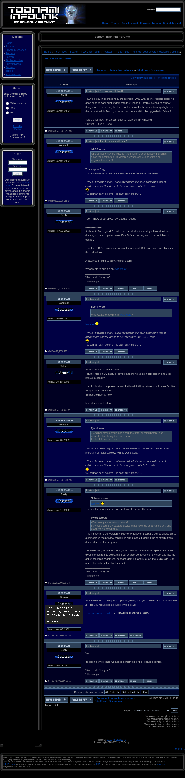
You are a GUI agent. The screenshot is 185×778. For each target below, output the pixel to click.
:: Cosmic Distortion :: (116, 739)
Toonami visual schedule (99, 613)
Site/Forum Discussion (150, 70)
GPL (98, 764)
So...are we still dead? (58, 58)
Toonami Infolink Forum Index (115, 70)
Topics (115, 23)
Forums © (179, 748)
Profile (119, 51)
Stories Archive (14, 60)
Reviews (10, 53)
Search (10, 56)
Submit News (13, 63)
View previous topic (143, 77)
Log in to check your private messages (147, 51)
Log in (175, 51)
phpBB (107, 742)
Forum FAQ (61, 51)
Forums (145, 23)
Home (105, 23)
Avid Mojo (120, 269)
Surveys (10, 67)
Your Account (130, 23)
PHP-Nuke (9, 764)
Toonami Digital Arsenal (166, 23)
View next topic (167, 77)
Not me (89, 324)
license (161, 764)
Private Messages (16, 49)
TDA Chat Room (90, 51)
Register (107, 51)
